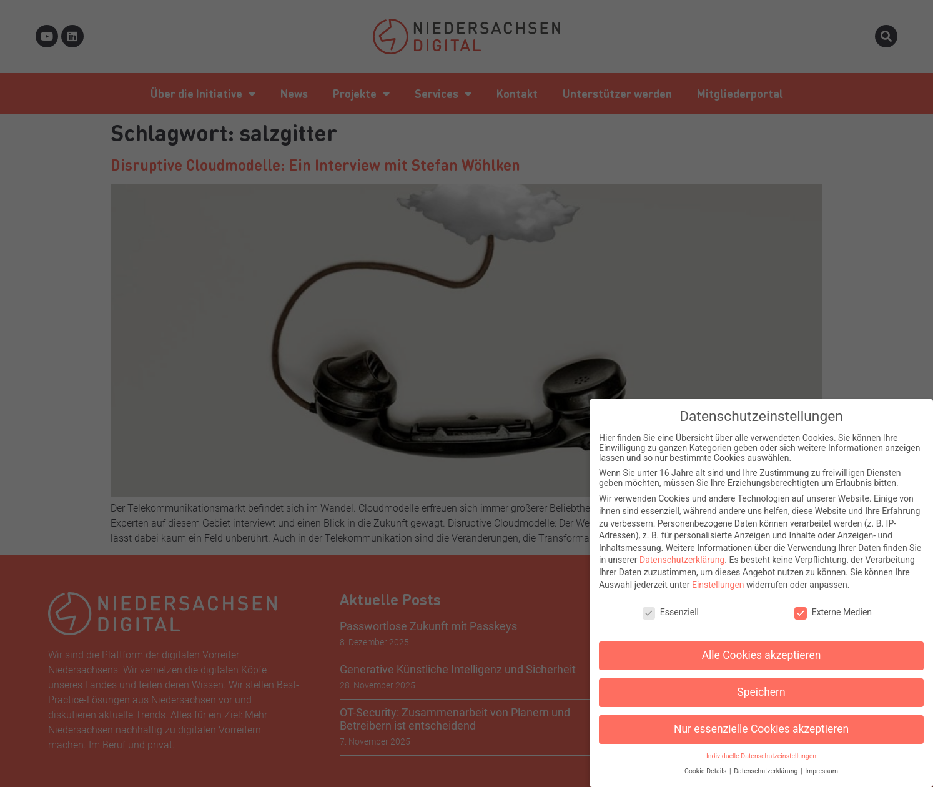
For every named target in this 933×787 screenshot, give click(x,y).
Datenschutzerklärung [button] (766, 765)
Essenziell (671, 606)
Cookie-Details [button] (706, 765)
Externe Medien (833, 606)
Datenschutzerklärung (681, 553)
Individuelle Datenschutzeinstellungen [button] (761, 750)
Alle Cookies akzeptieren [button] (761, 649)
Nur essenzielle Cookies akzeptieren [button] (761, 722)
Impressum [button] (821, 765)
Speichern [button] (761, 686)
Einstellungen (718, 578)
